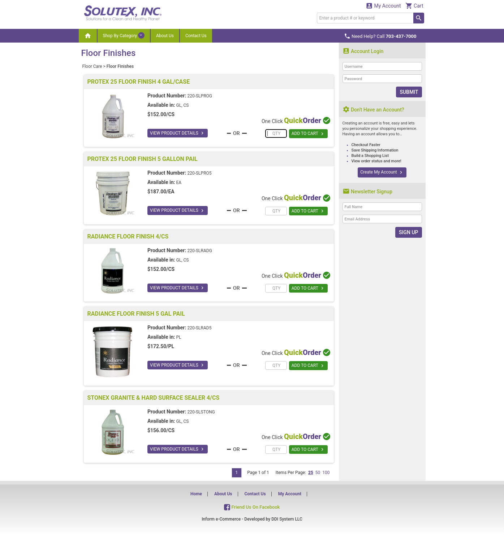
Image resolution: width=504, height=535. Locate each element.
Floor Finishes (120, 66)
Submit (409, 92)
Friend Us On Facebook (252, 507)
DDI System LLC (286, 519)
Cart (414, 5)
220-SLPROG (199, 95)
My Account (383, 5)
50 (317, 472)
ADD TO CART (308, 134)
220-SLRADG (199, 250)
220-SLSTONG (201, 412)
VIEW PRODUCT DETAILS (177, 133)
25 (310, 472)
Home (196, 493)
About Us (165, 35)
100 (325, 472)
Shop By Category (124, 35)
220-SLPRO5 (199, 173)
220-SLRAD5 (199, 327)
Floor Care (92, 66)
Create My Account (382, 172)
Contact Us (196, 35)
